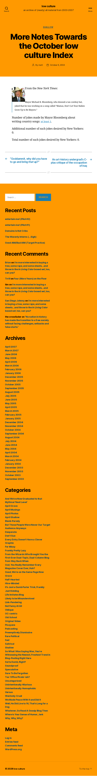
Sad (7, 645)
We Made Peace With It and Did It (23, 705)
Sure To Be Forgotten (16, 678)
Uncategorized (13, 686)
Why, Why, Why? (14, 723)
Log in (8, 743)
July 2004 (10, 446)
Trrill (7, 283)
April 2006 (11, 367)
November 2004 (14, 431)
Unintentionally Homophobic (20, 693)
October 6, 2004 (57, 65)
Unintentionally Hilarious (18, 689)
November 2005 (14, 386)
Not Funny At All (13, 611)
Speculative (11, 674)
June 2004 (11, 450)
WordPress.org (13, 754)
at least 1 (46, 122)
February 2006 (13, 374)
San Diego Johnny (15, 305)
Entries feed (11, 747)
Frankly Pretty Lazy (15, 555)
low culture (48, 6)
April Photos (11, 518)
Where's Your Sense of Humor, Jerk (24, 719)
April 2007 (11, 352)
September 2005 (14, 393)
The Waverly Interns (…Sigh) (20, 242)
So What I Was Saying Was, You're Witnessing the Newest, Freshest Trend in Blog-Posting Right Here (27, 660)
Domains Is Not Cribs (16, 236)
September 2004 (14, 438)
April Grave (11, 511)
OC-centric (11, 618)
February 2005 (13, 420)
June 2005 (11, 404)
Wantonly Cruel (13, 701)
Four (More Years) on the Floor (30, 283)
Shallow (48, 28)
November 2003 (14, 476)
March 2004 (12, 461)
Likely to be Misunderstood (19, 603)
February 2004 (13, 465)
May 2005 (10, 408)
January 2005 (13, 423)
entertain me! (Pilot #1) (17, 230)
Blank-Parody (12, 526)
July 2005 (10, 401)
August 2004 (12, 442)
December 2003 (14, 472)
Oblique (9, 615)
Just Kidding (12, 596)
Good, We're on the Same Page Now (24, 577)
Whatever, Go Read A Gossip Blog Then (26, 716)
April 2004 (11, 457)
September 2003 (14, 484)
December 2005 (14, 382)
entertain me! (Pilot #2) (17, 224)
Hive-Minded (12, 588)
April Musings (12, 515)
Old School (11, 622)
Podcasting (11, 634)
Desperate (11, 537)
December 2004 (14, 427)
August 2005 (12, 397)
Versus (9, 697)
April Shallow (12, 522)
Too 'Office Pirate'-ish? (17, 682)
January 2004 (13, 469)
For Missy (10, 552)
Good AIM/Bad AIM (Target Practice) (25, 248)
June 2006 (11, 359)
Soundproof (11, 671)
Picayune (10, 630)
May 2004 (10, 454)
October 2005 (13, 389)
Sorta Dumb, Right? (15, 667)
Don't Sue (10, 541)
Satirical (9, 649)
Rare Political (12, 641)
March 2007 (11, 355)
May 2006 (10, 363)
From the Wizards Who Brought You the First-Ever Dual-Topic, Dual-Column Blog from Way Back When (27, 563)
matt (40, 65)
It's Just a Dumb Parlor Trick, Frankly (24, 592)
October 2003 (13, 480)
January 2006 (13, 378)
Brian (8, 267)
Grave (8, 581)
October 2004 (13, 435)
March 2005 (12, 416)
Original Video (13, 626)
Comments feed (14, 750)
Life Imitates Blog (14, 600)
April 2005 (11, 412)
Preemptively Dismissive (18, 637)
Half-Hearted (12, 584)
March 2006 (12, 370)
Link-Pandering (13, 607)
